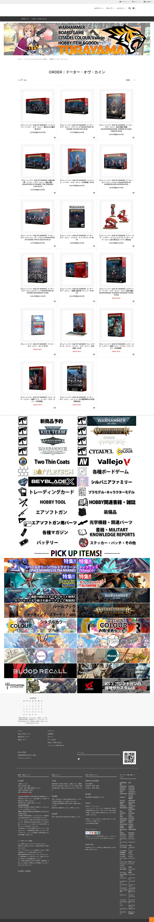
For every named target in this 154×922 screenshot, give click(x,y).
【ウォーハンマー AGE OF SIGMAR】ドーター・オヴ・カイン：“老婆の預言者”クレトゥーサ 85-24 (76, 291)
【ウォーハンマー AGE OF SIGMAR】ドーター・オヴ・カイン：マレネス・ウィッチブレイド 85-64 (76, 238)
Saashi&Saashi (123, 818)
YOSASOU (131, 834)
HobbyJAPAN (131, 800)
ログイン (136, 1)
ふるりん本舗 (131, 887)
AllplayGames (123, 786)
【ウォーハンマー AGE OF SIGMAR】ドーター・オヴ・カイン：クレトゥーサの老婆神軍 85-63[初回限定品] (76, 399)
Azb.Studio (122, 789)
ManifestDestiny (123, 807)
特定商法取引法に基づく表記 (27, 755)
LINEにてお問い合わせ (39, 19)
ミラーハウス (123, 899)
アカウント (124, 1)
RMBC (121, 816)
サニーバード (131, 858)
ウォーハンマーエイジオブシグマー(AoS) (36, 59)
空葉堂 (130, 867)
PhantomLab (131, 812)
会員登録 (148, 1)
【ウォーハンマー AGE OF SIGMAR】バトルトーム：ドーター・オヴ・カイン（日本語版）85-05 (76, 181)
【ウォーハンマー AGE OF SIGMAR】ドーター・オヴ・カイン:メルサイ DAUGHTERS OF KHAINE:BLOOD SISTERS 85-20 (116, 182)
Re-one (130, 814)
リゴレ (121, 905)
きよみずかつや (123, 845)
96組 (129, 782)
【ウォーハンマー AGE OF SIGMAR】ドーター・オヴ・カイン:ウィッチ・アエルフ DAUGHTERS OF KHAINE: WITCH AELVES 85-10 (37, 238)
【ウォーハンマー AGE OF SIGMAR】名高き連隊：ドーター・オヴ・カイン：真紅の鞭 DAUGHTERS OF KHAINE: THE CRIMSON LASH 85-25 (37, 183)
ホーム (20, 59)
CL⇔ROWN (131, 789)
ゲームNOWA (123, 850)
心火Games (122, 854)
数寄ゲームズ (131, 861)
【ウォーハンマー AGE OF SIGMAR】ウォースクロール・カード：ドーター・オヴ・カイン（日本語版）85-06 (76, 346)
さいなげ (130, 856)
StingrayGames (123, 824)
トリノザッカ (131, 874)
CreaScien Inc (131, 791)
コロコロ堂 (122, 856)
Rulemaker (131, 816)
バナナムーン (123, 877)
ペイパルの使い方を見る (91, 823)
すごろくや (131, 863)
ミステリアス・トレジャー (131, 896)
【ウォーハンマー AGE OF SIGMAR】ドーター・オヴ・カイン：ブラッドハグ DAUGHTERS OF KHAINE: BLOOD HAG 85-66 (76, 127)
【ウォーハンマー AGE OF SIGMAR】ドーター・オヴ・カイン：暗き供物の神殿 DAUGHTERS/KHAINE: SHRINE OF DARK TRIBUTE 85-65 (116, 128)
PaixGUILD (122, 812)
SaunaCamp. (131, 818)
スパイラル (122, 867)
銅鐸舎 (130, 872)
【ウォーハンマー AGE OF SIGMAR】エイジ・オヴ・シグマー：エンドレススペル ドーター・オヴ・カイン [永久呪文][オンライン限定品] (116, 238)
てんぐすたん (123, 872)
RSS (19, 752)
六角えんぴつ (131, 908)
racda (121, 814)
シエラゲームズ (123, 861)
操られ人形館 (123, 869)
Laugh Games (131, 805)
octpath (130, 811)
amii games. (131, 786)
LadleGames (123, 805)
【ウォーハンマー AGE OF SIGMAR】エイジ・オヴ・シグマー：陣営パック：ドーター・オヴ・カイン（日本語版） (37, 399)
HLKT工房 (122, 800)
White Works (123, 834)
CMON (121, 791)
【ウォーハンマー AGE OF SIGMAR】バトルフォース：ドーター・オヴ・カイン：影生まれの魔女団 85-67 (37, 127)
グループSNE (123, 847)
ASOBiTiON (122, 787)
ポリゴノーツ (123, 894)
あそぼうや (131, 836)
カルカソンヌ (131, 841)
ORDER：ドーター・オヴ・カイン (59, 59)
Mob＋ (121, 811)
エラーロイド (131, 838)
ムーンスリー (131, 899)
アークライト (123, 836)
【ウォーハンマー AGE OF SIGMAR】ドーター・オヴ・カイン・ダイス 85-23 (37, 345)
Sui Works (130, 824)
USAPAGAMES (132, 829)
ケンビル (130, 850)
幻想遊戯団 (122, 852)
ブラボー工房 (123, 887)
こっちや (130, 854)
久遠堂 (130, 845)
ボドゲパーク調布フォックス (131, 891)
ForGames (122, 797)
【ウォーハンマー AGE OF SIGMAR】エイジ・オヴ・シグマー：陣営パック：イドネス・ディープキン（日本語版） (116, 346)
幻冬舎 (130, 852)
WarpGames (131, 832)
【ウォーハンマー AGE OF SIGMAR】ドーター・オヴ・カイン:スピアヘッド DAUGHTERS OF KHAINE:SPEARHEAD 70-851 (37, 291)
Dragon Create (123, 793)
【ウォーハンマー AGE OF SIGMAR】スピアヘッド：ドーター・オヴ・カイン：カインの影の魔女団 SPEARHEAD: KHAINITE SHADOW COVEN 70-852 (116, 292)
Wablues (122, 832)
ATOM (24, 752)
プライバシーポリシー (25, 758)
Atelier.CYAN (131, 787)
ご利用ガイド (24, 19)
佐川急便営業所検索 (23, 805)
